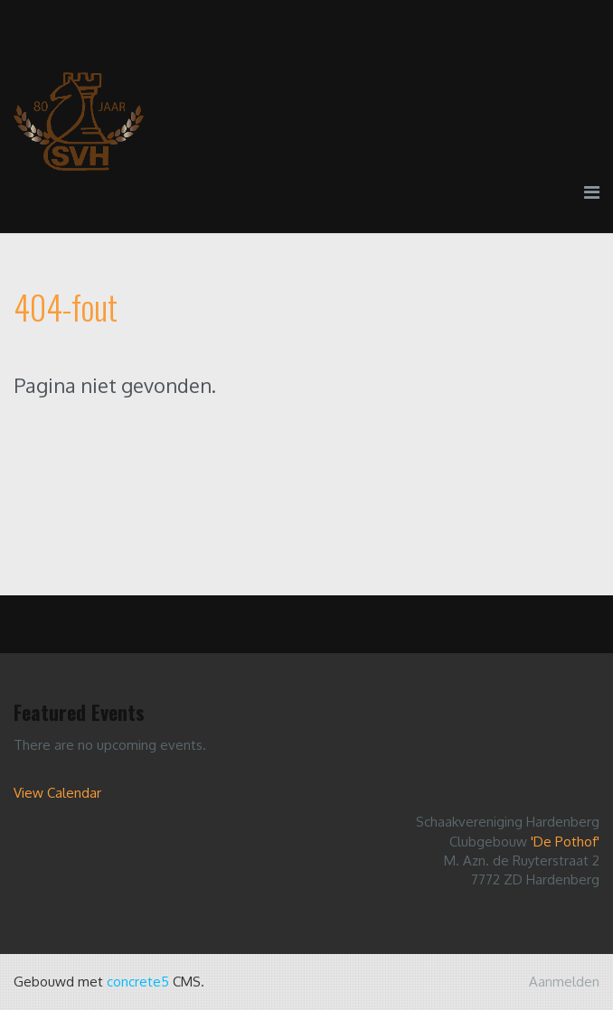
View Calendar (57, 792)
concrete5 (138, 981)
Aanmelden (564, 981)
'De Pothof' (565, 841)
